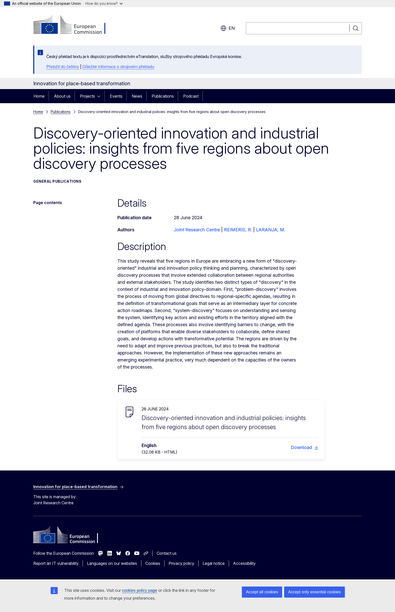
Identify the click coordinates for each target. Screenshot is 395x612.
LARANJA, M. (270, 229)
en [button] (227, 28)
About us (62, 96)
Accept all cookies (262, 592)
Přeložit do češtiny (62, 67)
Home (39, 96)
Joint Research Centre (197, 229)
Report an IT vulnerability (56, 563)
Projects (87, 96)
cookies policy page (139, 590)
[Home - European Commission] (74, 25)
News (137, 96)
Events (116, 96)
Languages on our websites (112, 563)
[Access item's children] (100, 96)
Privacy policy (181, 563)
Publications (163, 96)
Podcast (191, 96)
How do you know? (104, 3)
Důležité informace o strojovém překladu (118, 67)
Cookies (152, 563)
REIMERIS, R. (238, 229)
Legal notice (214, 563)
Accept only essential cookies (314, 592)
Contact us (167, 553)
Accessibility (244, 563)
